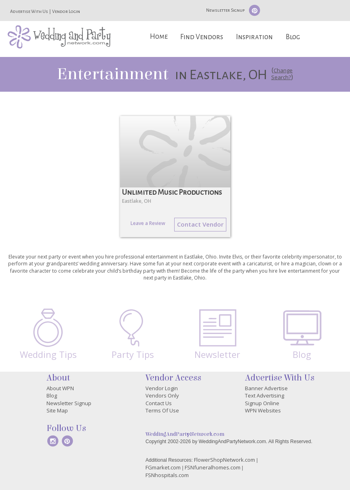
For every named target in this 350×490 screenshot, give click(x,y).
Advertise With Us (29, 11)
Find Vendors (201, 37)
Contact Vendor (200, 224)
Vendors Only (162, 395)
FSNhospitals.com (167, 475)
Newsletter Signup (225, 10)
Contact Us (158, 403)
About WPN (60, 388)
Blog (293, 37)
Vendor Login (66, 11)
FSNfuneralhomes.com (212, 467)
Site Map (57, 410)
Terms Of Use (162, 410)
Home (159, 36)
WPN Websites (263, 410)
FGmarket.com (163, 467)
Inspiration (254, 37)
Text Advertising (264, 395)
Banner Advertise (266, 388)
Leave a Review (148, 223)
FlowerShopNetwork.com (224, 459)
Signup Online (262, 403)
